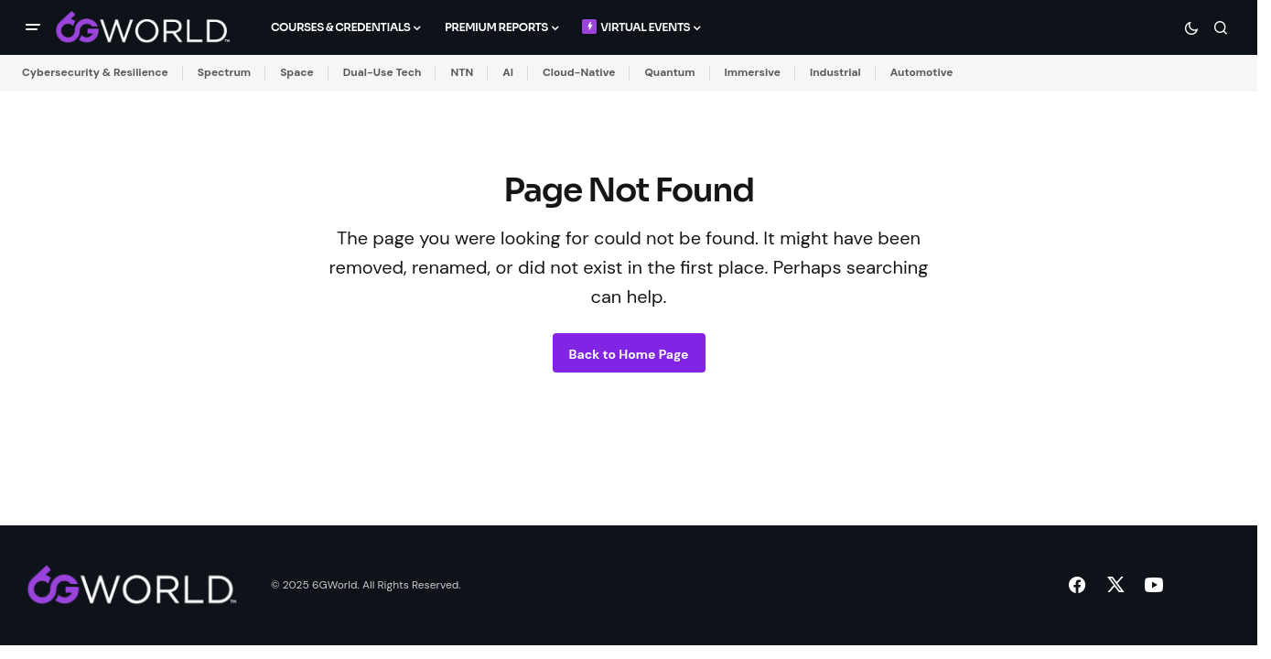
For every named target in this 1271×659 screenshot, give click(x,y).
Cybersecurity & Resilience (95, 72)
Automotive (921, 72)
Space (297, 72)
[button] (33, 27)
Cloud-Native (579, 72)
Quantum (669, 72)
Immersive (753, 72)
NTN (461, 72)
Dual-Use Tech (382, 72)
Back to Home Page (629, 354)
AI (507, 72)
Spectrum (224, 72)
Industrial (835, 72)
